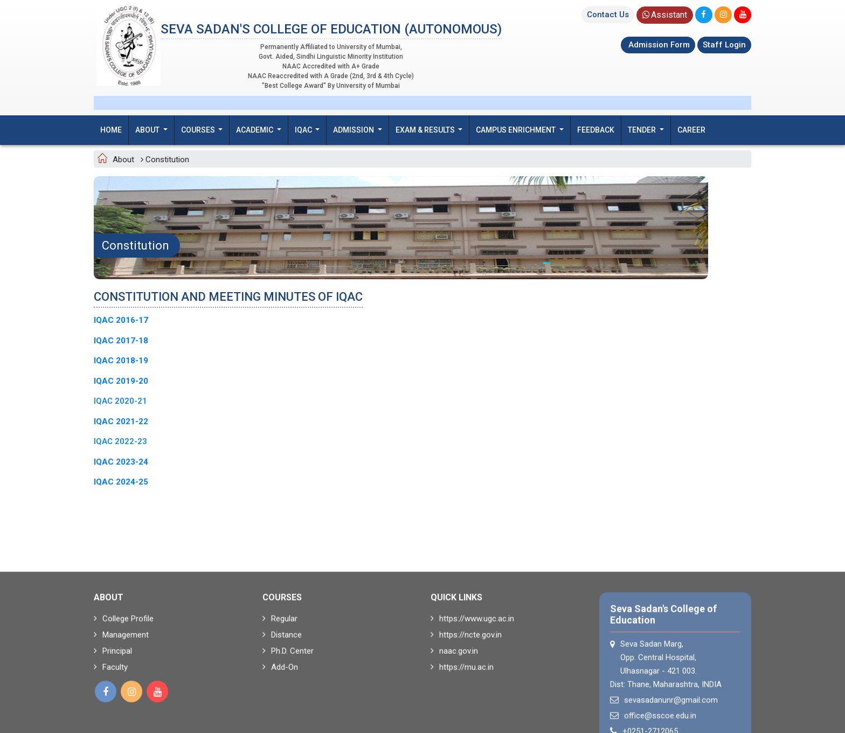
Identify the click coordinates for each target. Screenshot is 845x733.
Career (691, 130)
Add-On (280, 719)
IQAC (304, 130)
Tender (642, 130)
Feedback (595, 130)
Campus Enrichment (516, 130)
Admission (354, 130)
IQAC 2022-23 (120, 441)
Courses (199, 130)
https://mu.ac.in (462, 719)
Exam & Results (426, 130)
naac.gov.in (454, 703)
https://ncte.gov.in (466, 686)
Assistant (664, 15)
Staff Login (724, 45)
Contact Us (608, 14)
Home (111, 130)
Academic (255, 130)
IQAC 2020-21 (120, 401)
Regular (279, 670)
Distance (282, 686)
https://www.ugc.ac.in (472, 670)
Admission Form (658, 45)
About (148, 130)
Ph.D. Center (288, 703)
